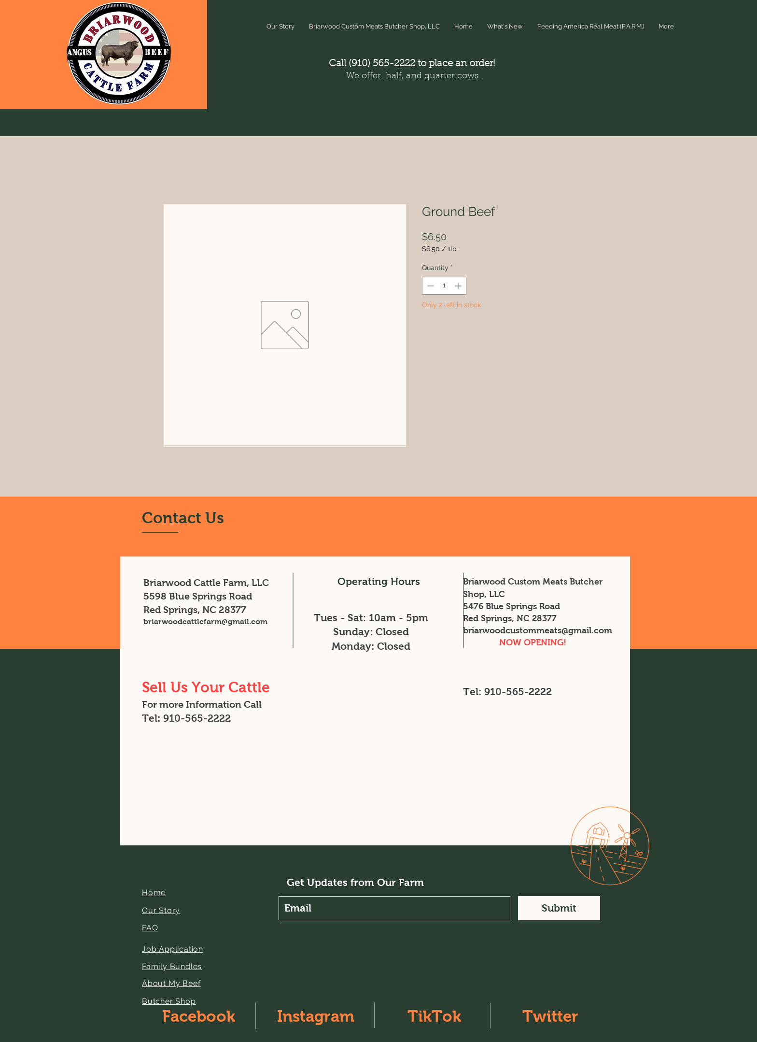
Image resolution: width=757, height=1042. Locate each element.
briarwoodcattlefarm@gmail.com (205, 621)
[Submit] (559, 908)
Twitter (550, 1016)
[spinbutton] (444, 285)
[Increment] (459, 285)
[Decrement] (429, 285)
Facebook (198, 1016)
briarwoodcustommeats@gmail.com (537, 630)
